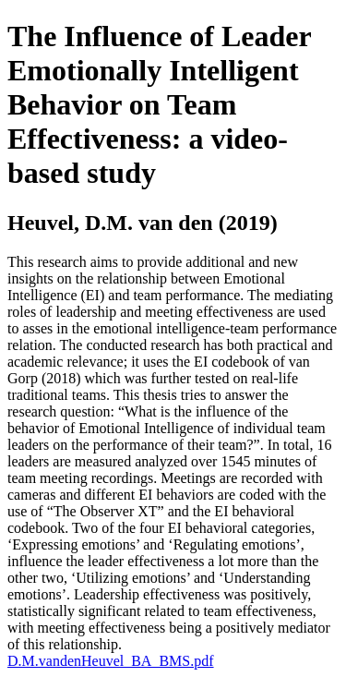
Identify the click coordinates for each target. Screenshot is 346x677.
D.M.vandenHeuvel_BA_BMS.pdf (110, 661)
